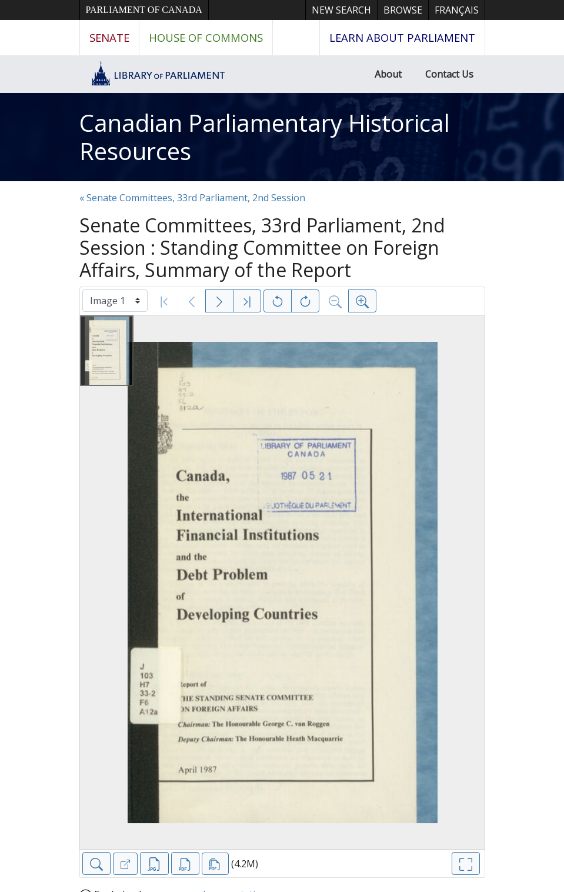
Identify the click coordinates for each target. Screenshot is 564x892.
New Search (341, 10)
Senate (109, 37)
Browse (402, 10)
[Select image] (115, 300)
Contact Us (449, 74)
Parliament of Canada (144, 10)
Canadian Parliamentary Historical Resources (264, 136)
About (388, 74)
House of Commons (206, 37)
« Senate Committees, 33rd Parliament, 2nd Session (192, 197)
